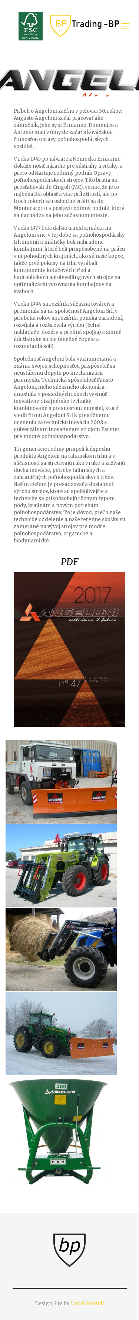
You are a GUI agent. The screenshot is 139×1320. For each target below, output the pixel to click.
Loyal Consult (87, 1303)
